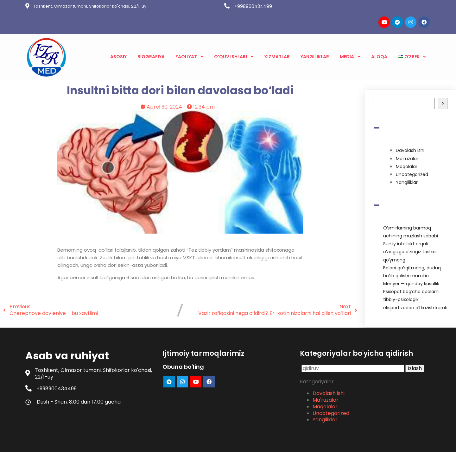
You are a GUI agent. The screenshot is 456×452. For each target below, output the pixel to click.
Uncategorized (412, 151)
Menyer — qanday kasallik (411, 261)
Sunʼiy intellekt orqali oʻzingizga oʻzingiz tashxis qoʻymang (410, 229)
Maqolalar (406, 144)
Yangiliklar (407, 159)
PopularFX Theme (259, 442)
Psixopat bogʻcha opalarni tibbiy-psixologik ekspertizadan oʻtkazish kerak (415, 277)
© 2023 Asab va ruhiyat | (206, 442)
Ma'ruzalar (407, 136)
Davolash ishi (410, 128)
